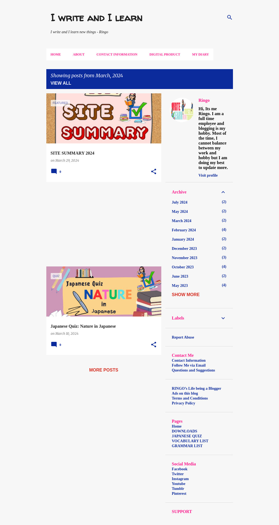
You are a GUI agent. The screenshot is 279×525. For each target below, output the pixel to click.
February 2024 (184, 230)
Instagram (180, 479)
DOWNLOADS (184, 431)
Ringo (204, 100)
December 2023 (184, 249)
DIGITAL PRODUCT (165, 54)
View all (61, 83)
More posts (103, 370)
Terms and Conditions (190, 398)
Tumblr (178, 489)
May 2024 (180, 212)
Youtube (179, 484)
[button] (153, 172)
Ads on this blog (185, 393)
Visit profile (208, 175)
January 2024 (183, 239)
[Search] (229, 17)
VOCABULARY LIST (190, 441)
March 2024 (182, 221)
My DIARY (200, 54)
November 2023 (184, 258)
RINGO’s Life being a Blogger (196, 388)
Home (56, 54)
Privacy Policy (183, 403)
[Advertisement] (101, 224)
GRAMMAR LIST (187, 446)
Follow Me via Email (189, 365)
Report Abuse (183, 337)
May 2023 (180, 286)
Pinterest (179, 494)
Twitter (178, 474)
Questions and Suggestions (193, 370)
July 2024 (179, 202)
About (79, 54)
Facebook (180, 469)
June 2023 (180, 276)
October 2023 (183, 267)
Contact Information (116, 54)
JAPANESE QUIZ (187, 436)
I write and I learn (96, 17)
